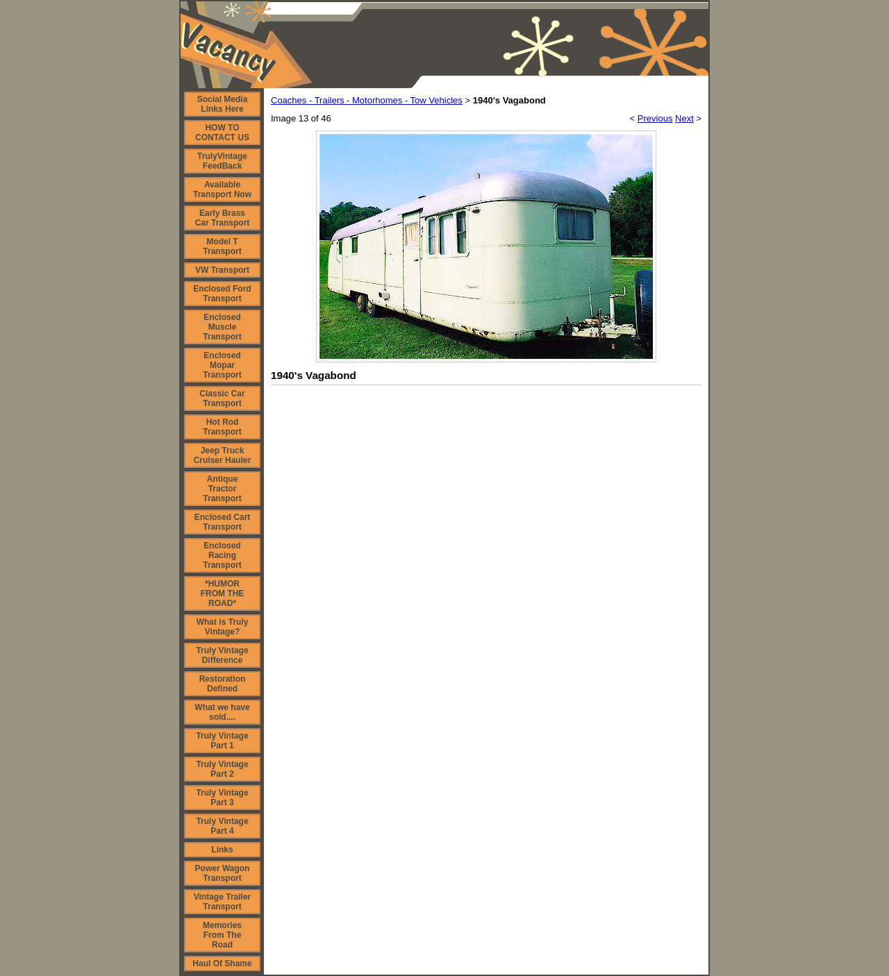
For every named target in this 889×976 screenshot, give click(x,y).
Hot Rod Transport (222, 427)
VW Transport (222, 270)
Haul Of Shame (221, 963)
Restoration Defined (222, 683)
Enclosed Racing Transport (222, 555)
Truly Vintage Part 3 (222, 797)
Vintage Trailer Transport (222, 901)
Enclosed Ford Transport (222, 293)
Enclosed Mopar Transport (222, 365)
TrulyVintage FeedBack (222, 161)
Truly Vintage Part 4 (222, 826)
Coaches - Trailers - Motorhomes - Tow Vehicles (367, 100)
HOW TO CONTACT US (222, 132)
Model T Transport (222, 246)
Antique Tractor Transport (222, 488)
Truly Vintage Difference (222, 655)
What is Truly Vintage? (223, 627)
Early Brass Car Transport (222, 218)
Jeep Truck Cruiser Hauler (222, 455)
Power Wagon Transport (222, 873)
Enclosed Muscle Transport (222, 327)
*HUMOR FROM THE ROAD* (222, 593)
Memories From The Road (222, 935)
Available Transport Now (222, 189)
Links (222, 850)
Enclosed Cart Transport (222, 522)
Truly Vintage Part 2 (222, 769)
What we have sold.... (221, 712)
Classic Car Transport (221, 398)
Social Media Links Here (222, 104)
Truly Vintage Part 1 (222, 740)
